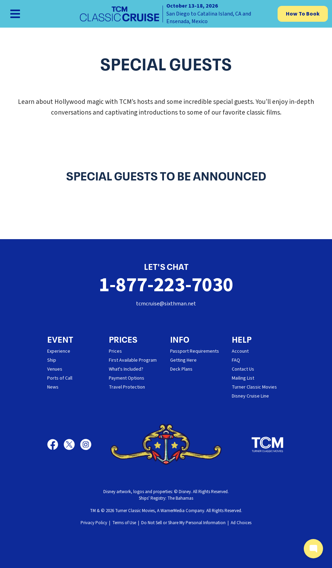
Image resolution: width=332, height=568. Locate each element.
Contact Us (243, 369)
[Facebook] (55, 444)
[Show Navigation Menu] (15, 14)
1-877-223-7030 (166, 285)
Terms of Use (124, 523)
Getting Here (183, 360)
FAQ (236, 360)
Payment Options (126, 378)
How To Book (303, 14)
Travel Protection (127, 387)
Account (240, 351)
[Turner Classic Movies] (267, 444)
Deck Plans (181, 369)
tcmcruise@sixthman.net (166, 303)
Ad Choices (241, 523)
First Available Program (133, 360)
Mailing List (243, 378)
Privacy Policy (94, 523)
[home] (166, 14)
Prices (115, 351)
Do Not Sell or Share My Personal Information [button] (183, 523)
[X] (72, 444)
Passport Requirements (194, 351)
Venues (54, 369)
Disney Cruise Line (250, 396)
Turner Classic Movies (254, 387)
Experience (58, 351)
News (53, 387)
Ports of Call (59, 378)
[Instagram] (85, 444)
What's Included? (126, 369)
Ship (51, 360)
